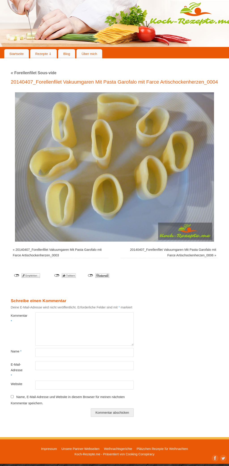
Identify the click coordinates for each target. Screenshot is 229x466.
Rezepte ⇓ (43, 54)
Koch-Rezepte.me (87, 454)
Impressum (49, 449)
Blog (66, 54)
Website (16, 384)
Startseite (16, 54)
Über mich (89, 54)
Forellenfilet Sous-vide (33, 73)
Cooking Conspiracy (140, 454)
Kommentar (17, 318)
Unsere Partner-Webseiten (80, 449)
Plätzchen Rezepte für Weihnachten (162, 449)
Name (16, 351)
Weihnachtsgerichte (118, 449)
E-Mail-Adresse (17, 370)
